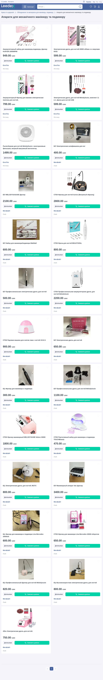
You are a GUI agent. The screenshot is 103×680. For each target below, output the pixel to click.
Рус (97, 2)
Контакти (11, 1)
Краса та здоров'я (7, 12)
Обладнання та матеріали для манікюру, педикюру (35, 12)
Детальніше (8, 61)
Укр (94, 2)
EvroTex (6, 65)
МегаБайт (57, 162)
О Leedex (4, 1)
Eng (100, 2)
